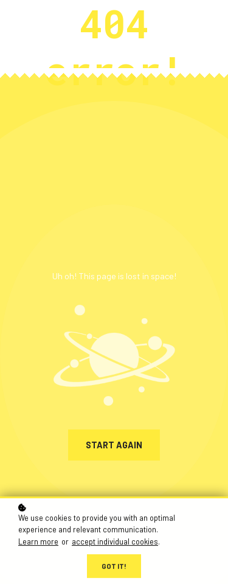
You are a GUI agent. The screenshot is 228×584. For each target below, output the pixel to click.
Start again (114, 445)
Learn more (38, 542)
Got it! (114, 567)
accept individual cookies (115, 542)
